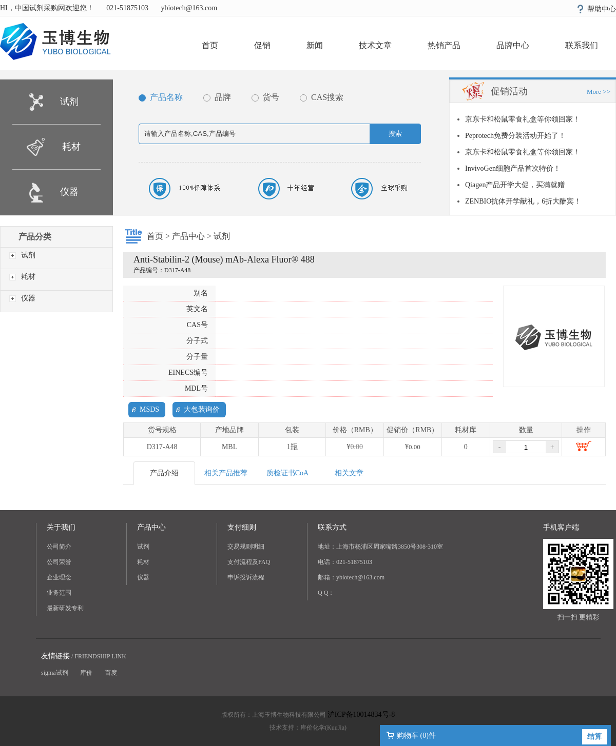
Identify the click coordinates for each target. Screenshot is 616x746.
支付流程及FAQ (248, 562)
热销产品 (444, 45)
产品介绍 (164, 473)
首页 (210, 45)
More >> (598, 91)
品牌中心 (512, 45)
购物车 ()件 (416, 735)
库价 (86, 672)
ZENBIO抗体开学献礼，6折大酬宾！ (523, 201)
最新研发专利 (65, 608)
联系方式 (332, 527)
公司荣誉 (59, 562)
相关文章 (349, 473)
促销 (262, 45)
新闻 (314, 45)
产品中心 (188, 236)
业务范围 (59, 592)
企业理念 (59, 577)
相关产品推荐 (225, 473)
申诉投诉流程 (245, 577)
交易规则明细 (245, 546)
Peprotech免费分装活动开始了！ (515, 135)
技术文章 (375, 45)
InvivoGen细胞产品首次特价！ (513, 168)
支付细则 (241, 527)
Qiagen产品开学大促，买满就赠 (515, 185)
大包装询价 (202, 409)
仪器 (69, 192)
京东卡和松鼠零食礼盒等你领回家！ (522, 119)
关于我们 (61, 527)
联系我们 (581, 45)
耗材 (71, 147)
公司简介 (59, 546)
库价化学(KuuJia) (323, 727)
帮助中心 (601, 9)
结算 (594, 736)
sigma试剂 (54, 672)
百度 (111, 672)
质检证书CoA (287, 473)
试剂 (69, 101)
